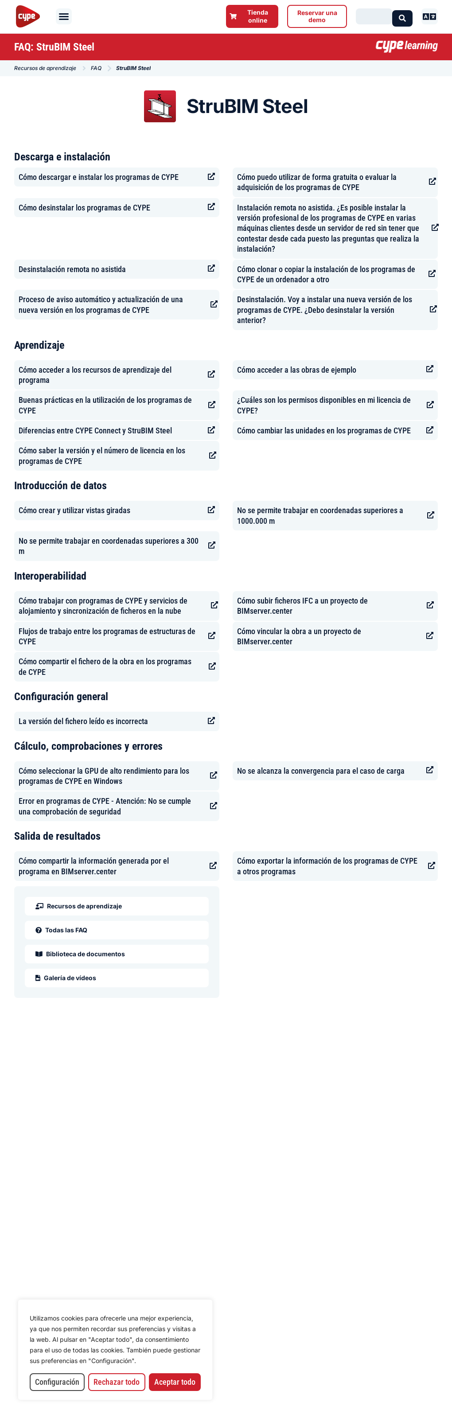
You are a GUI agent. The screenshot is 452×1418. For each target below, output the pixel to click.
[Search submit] (402, 16)
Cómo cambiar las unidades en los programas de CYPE (324, 430)
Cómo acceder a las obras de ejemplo (296, 369)
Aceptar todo (174, 1382)
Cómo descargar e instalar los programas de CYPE (99, 177)
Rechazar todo (117, 1382)
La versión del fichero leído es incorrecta (83, 721)
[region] (115, 1350)
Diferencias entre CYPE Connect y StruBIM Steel (95, 430)
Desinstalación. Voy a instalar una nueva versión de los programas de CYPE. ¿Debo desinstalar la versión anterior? (324, 310)
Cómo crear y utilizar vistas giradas (74, 510)
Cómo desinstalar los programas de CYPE (84, 207)
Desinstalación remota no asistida (72, 269)
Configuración (57, 1382)
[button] (64, 16)
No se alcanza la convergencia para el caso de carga (321, 770)
